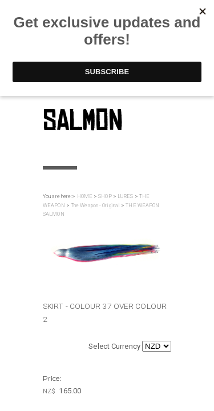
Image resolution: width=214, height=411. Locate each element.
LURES (126, 196)
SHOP (104, 196)
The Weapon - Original (95, 205)
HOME (84, 196)
